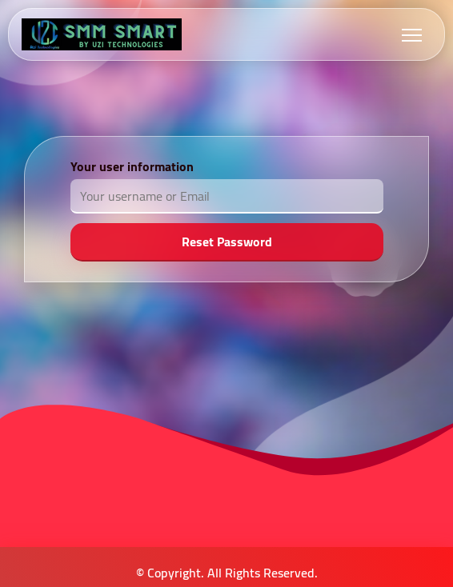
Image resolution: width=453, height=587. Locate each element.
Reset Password (227, 242)
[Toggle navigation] (411, 35)
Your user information (132, 166)
